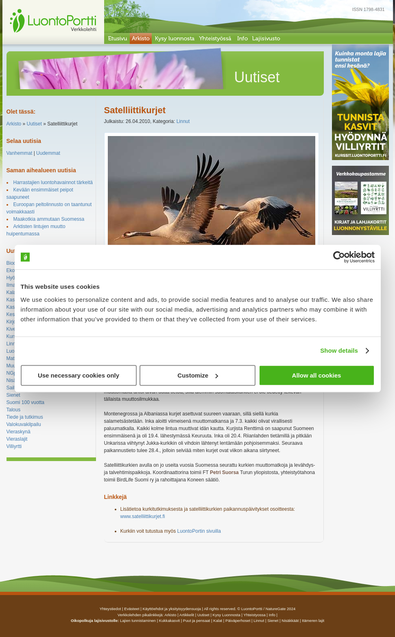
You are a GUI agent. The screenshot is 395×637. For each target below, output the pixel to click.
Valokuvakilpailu (24, 424)
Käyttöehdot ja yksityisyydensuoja (171, 608)
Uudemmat (48, 153)
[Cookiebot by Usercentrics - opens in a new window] (339, 257)
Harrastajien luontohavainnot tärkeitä (53, 182)
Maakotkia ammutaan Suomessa (49, 219)
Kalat (12, 292)
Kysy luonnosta (226, 615)
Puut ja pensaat (196, 620)
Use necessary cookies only (78, 375)
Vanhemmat (20, 153)
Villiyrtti (14, 446)
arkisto (170, 615)
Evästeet (131, 608)
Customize (197, 375)
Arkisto (14, 124)
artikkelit (186, 615)
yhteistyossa (255, 615)
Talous (14, 410)
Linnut (13, 344)
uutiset (203, 615)
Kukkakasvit (169, 620)
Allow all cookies (316, 375)
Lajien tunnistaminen (138, 620)
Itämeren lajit (313, 620)
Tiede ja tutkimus (25, 417)
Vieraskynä (19, 432)
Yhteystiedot (110, 608)
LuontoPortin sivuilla (199, 531)
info (272, 615)
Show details (339, 350)
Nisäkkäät (290, 620)
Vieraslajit (17, 439)
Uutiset (34, 124)
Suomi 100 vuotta (25, 402)
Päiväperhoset (237, 620)
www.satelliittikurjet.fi (142, 516)
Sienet (13, 395)
